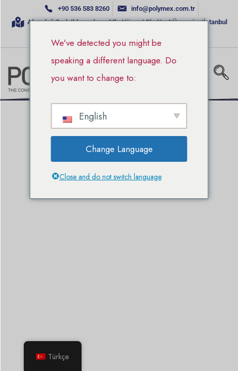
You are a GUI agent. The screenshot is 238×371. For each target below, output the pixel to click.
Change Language (119, 149)
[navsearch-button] (221, 73)
